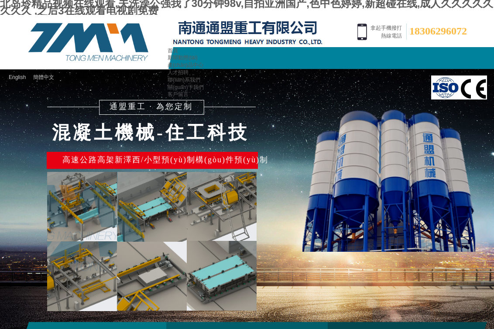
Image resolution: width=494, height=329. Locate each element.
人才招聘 (178, 72)
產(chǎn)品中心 (185, 65)
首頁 (173, 51)
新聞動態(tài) (183, 58)
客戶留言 (178, 94)
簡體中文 (43, 77)
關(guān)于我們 (186, 87)
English (17, 77)
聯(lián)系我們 (184, 80)
